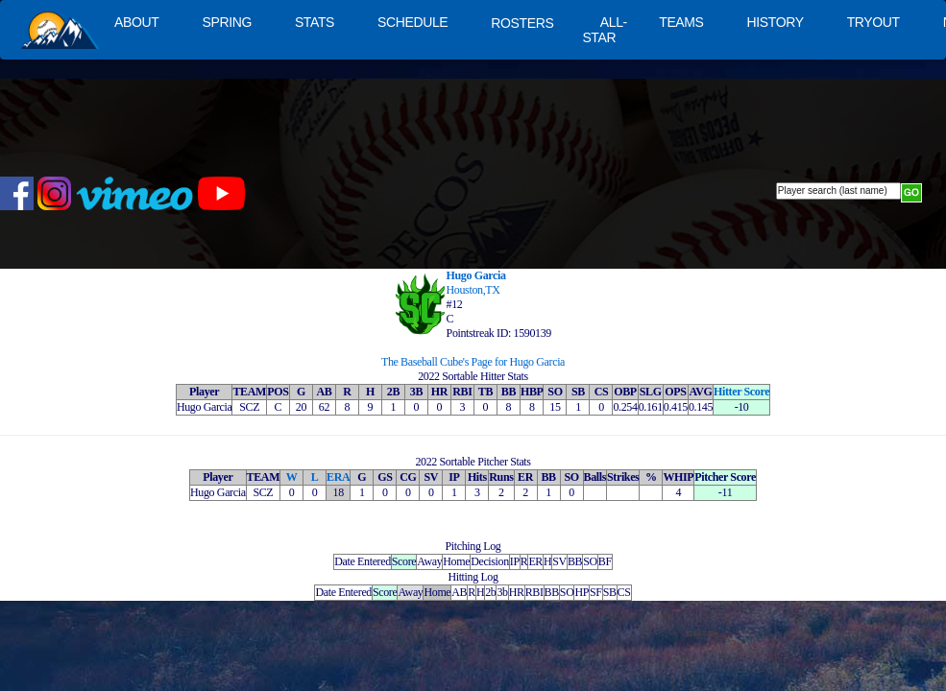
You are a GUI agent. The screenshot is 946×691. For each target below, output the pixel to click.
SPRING (226, 22)
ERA (338, 477)
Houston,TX (473, 290)
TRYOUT (873, 22)
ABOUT (136, 22)
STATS (314, 22)
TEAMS (681, 22)
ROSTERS (522, 23)
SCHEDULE (412, 22)
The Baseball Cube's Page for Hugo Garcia (473, 362)
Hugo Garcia (476, 275)
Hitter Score (741, 391)
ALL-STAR (604, 29)
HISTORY (775, 22)
